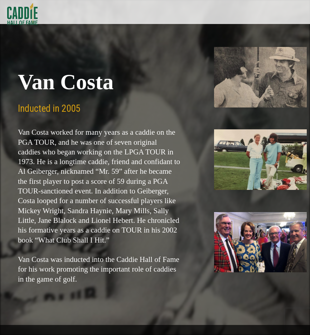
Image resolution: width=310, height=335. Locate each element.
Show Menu (299, 12)
